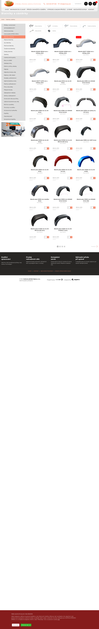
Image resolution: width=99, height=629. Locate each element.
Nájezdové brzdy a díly (10, 72)
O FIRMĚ (69, 9)
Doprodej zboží (8, 116)
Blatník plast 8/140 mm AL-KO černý (62, 82)
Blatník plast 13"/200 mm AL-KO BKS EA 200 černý (63, 142)
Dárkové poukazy (8, 31)
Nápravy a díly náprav (9, 75)
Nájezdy (6, 69)
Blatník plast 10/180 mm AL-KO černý (39, 112)
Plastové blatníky (8, 39)
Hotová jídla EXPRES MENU (11, 34)
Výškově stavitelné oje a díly (11, 101)
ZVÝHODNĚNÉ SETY (9, 28)
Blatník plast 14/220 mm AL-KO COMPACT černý (62, 230)
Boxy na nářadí (8, 60)
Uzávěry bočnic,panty (10, 57)
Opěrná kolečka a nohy (10, 81)
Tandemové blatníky (9, 48)
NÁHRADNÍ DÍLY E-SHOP (17, 9)
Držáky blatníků (8, 51)
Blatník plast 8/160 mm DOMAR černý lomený (86, 82)
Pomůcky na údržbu (9, 107)
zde (59, 619)
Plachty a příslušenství (10, 84)
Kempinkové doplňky (10, 119)
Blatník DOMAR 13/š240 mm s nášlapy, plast (40, 53)
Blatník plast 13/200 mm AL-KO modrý (86, 171)
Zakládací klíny (8, 63)
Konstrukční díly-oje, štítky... (11, 98)
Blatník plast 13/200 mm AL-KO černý (39, 171)
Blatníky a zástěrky (10, 19)
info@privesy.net (65, 4)
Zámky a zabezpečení (10, 95)
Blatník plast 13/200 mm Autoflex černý (40, 201)
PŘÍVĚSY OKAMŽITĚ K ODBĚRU (36, 9)
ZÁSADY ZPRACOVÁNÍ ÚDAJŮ (63, 271)
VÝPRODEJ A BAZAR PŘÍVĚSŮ (56, 9)
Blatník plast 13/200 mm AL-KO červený (62, 171)
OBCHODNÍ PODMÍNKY (46, 271)
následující (93, 246)
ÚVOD (7, 9)
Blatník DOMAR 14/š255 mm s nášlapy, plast (63, 53)
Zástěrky (6, 54)
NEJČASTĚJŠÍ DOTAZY (80, 9)
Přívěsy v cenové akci (9, 25)
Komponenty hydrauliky (10, 110)
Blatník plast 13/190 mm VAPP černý (86, 141)
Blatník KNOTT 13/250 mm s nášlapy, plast (86, 53)
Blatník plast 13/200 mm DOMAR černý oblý (86, 201)
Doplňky (6, 113)
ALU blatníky (7, 42)
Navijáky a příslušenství (10, 78)
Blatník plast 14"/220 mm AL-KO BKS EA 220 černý (40, 230)
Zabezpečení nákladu (10, 92)
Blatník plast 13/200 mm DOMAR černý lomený (63, 201)
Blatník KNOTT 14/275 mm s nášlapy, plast (39, 82)
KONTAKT (91, 9)
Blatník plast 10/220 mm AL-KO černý (39, 142)
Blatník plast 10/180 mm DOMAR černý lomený (63, 112)
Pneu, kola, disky (8, 87)
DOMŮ (30, 271)
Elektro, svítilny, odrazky (10, 66)
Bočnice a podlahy (9, 104)
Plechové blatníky (9, 45)
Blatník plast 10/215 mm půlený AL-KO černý (86, 112)
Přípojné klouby (8, 89)
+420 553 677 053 (51, 4)
